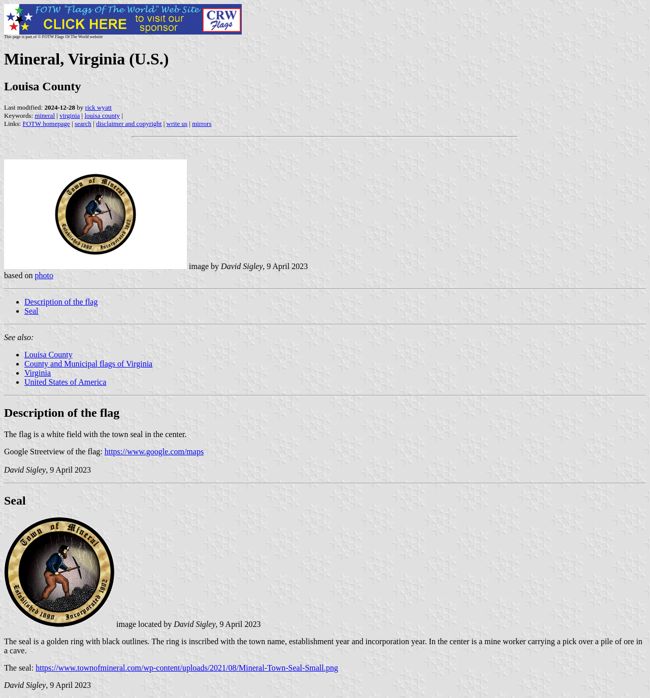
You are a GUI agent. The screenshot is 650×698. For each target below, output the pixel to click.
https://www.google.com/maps (154, 451)
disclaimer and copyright (128, 123)
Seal (31, 311)
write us (177, 123)
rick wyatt (98, 107)
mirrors (201, 123)
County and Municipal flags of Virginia (88, 363)
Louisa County (48, 354)
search (83, 123)
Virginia (37, 373)
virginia (69, 115)
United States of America (65, 382)
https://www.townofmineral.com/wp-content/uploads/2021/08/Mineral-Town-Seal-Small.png (187, 667)
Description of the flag (61, 301)
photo (44, 275)
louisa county (102, 115)
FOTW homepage (46, 123)
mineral (45, 115)
